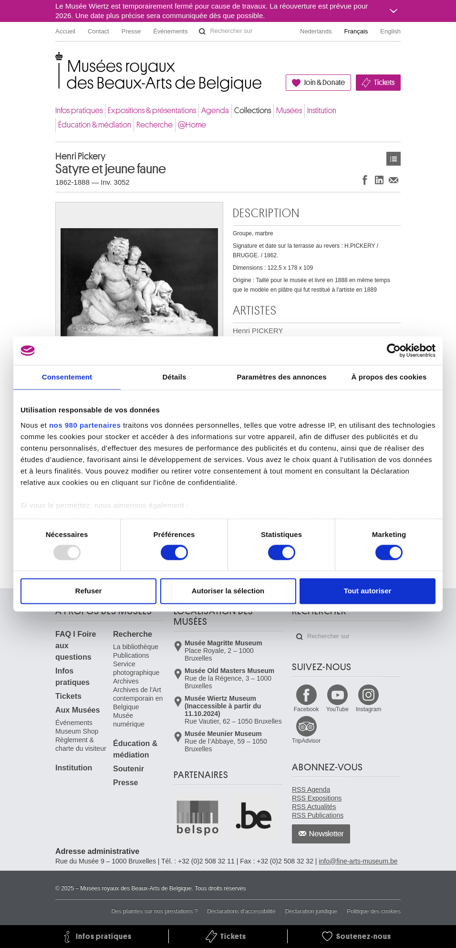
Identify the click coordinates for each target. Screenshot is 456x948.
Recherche (154, 125)
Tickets (384, 82)
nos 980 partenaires (85, 425)
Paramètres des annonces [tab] (281, 377)
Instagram (368, 709)
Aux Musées (77, 710)
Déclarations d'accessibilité (241, 911)
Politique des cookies (374, 911)
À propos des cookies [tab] (389, 377)
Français (356, 31)
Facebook (306, 709)
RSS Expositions (317, 798)
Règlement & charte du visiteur (80, 744)
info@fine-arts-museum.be (358, 861)
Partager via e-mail (393, 180)
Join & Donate (324, 82)
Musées (289, 110)
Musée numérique (129, 720)
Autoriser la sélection (228, 591)
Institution (321, 110)
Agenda (215, 110)
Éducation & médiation (94, 125)
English (390, 31)
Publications (131, 655)
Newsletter (326, 834)
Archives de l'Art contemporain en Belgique (138, 698)
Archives (126, 681)
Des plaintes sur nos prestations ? (154, 911)
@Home (192, 125)
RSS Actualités (314, 807)
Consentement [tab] (67, 377)
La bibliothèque (135, 647)
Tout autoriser (368, 591)
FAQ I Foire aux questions (75, 645)
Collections (252, 110)
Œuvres (393, 159)
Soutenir (128, 769)
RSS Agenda (311, 789)
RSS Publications (317, 815)
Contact (98, 31)
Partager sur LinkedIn (379, 180)
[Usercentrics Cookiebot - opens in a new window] (393, 350)
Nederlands (316, 31)
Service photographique (136, 668)
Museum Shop (76, 731)
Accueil (65, 31)
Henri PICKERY (258, 335)
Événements (170, 31)
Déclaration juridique (311, 911)
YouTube (337, 709)
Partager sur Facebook (365, 180)
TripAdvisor (306, 740)
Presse (131, 31)
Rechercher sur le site (202, 31)
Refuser (88, 591)
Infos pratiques (79, 110)
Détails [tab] (175, 377)
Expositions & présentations (152, 110)
